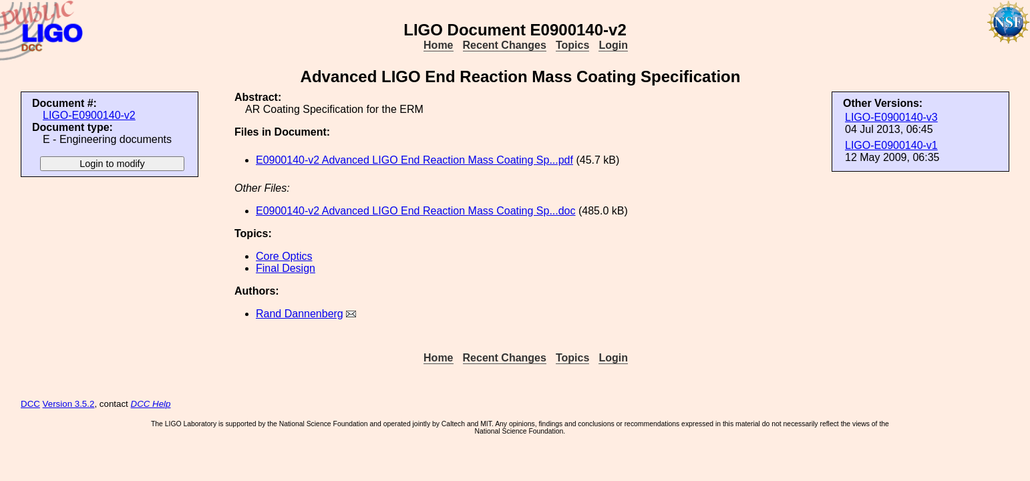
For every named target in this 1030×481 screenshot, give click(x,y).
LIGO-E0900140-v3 (891, 117)
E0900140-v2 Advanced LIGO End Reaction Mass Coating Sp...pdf (414, 160)
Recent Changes (504, 45)
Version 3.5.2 (69, 404)
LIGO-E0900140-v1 (891, 145)
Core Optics (284, 256)
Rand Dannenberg (299, 313)
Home (438, 45)
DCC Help (151, 404)
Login (613, 45)
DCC (30, 404)
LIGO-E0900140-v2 (89, 115)
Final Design (285, 268)
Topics (572, 45)
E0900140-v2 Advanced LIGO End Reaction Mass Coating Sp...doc (416, 210)
